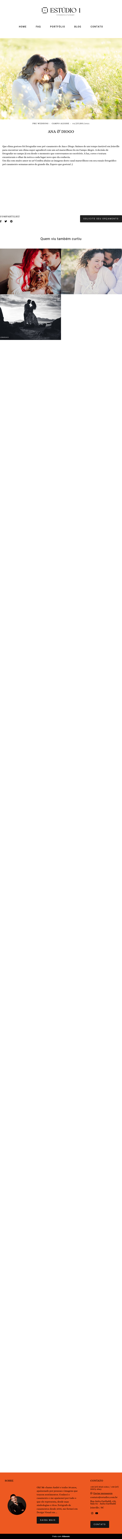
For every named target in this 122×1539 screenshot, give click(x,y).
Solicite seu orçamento (101, 1361)
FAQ (38, 26)
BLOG (77, 26)
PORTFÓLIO (57, 26)
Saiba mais (48, 1530)
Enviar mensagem (102, 1503)
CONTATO (97, 26)
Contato (100, 1534)
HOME (23, 26)
